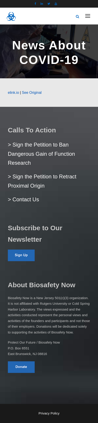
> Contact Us (23, 199)
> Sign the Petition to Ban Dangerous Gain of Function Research (41, 154)
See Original (32, 92)
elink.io (13, 92)
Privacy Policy (48, 413)
